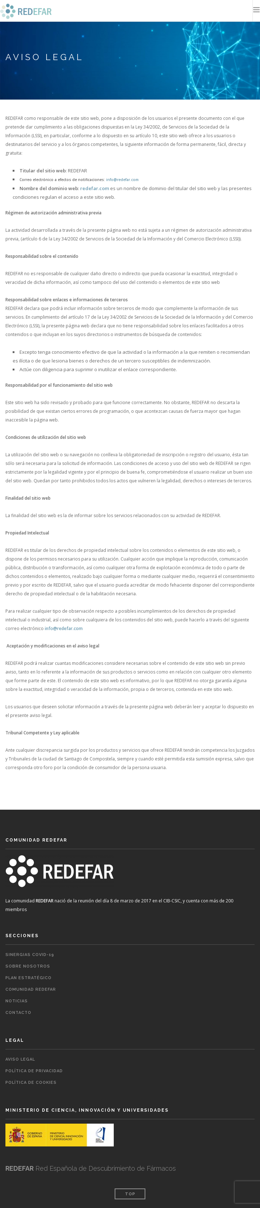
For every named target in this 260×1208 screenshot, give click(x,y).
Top (130, 1194)
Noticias (16, 1001)
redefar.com (94, 188)
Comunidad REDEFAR (30, 989)
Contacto (18, 1012)
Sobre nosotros (27, 966)
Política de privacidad (34, 1071)
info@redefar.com (122, 179)
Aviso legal (20, 1059)
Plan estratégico (28, 978)
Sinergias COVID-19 (29, 954)
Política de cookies (31, 1082)
